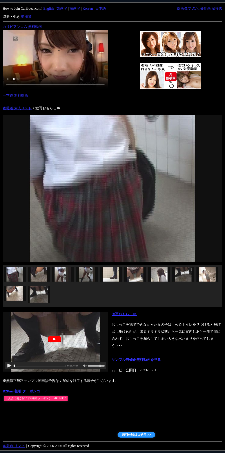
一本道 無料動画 (15, 95)
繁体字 (61, 8)
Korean (88, 8)
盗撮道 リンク (14, 446)
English (48, 8)
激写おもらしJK (124, 314)
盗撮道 (26, 16)
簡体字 (74, 8)
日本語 (100, 8)
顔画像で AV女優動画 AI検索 (199, 8)
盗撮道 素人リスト (17, 108)
